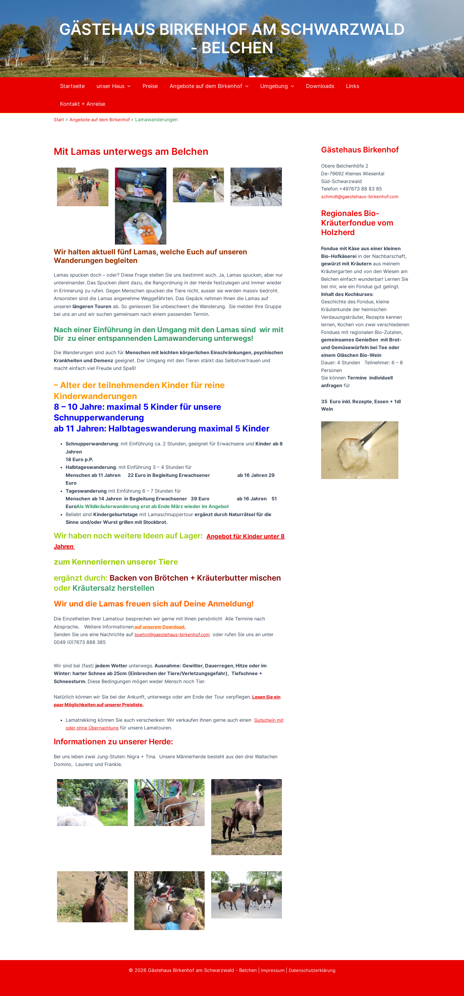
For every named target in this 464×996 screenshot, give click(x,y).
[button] (125, 86)
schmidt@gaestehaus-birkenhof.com (362, 196)
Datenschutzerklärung (312, 970)
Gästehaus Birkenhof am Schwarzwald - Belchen (232, 38)
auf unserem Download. (162, 627)
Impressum (272, 970)
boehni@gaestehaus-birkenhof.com (174, 634)
